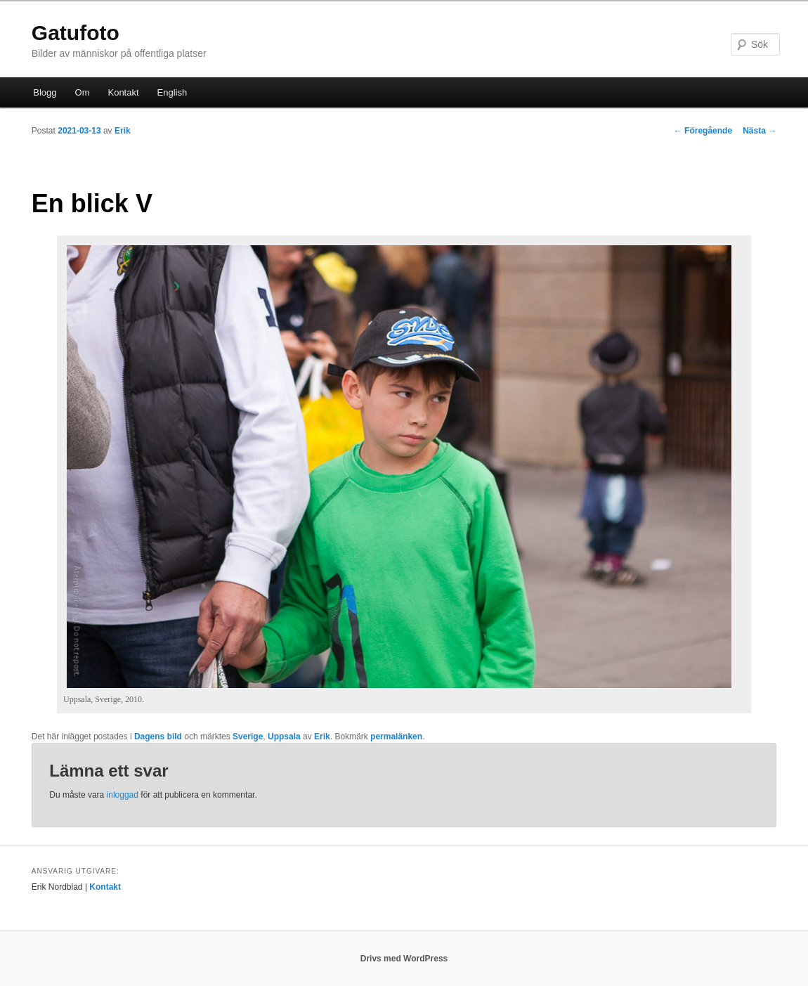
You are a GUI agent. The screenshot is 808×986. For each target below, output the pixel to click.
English (172, 92)
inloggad (122, 795)
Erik (123, 131)
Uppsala (284, 736)
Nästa (759, 131)
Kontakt (122, 92)
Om (82, 92)
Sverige (248, 736)
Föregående (703, 131)
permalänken (396, 736)
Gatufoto (75, 32)
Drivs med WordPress (404, 959)
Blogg (44, 92)
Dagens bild (158, 736)
